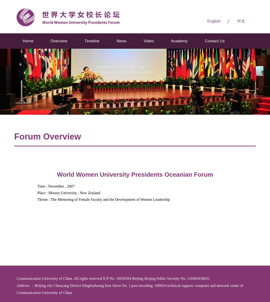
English (213, 21)
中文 (241, 21)
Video (149, 41)
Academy (179, 41)
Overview (58, 41)
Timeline (91, 41)
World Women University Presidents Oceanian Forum (135, 174)
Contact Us (215, 41)
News (122, 41)
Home (28, 41)
